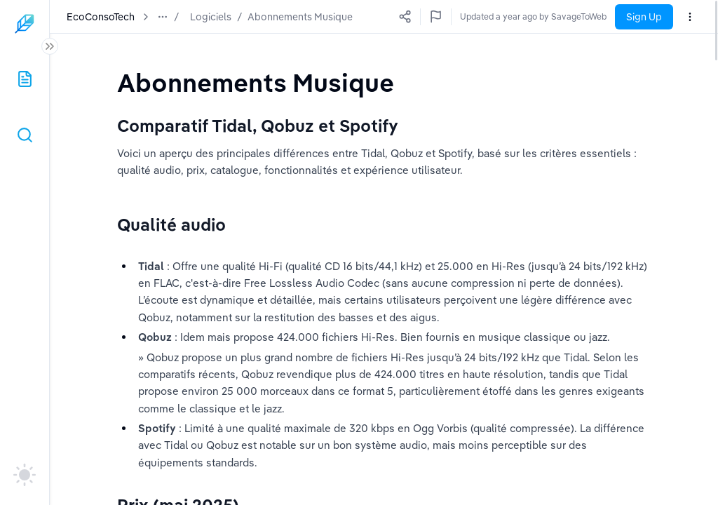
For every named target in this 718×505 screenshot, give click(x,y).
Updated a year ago (568, 16)
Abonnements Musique (300, 17)
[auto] (24, 475)
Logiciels (210, 17)
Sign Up (644, 17)
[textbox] (255, 82)
